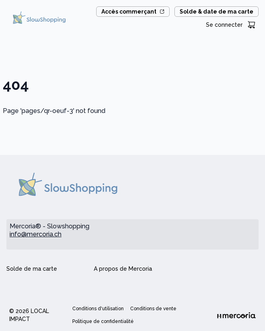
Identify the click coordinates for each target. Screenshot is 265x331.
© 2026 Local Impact (29, 315)
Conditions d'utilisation (98, 308)
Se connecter (224, 25)
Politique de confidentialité (103, 321)
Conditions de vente (153, 308)
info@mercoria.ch (35, 234)
